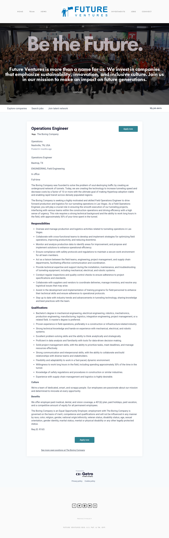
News (44, 11)
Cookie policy (90, 481)
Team (32, 11)
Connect (147, 11)
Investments (118, 11)
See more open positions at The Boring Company (63, 450)
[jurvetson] (85, 506)
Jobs (133, 11)
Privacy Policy (84, 519)
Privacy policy (77, 481)
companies (17, 108)
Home (20, 11)
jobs (38, 108)
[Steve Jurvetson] (74, 506)
